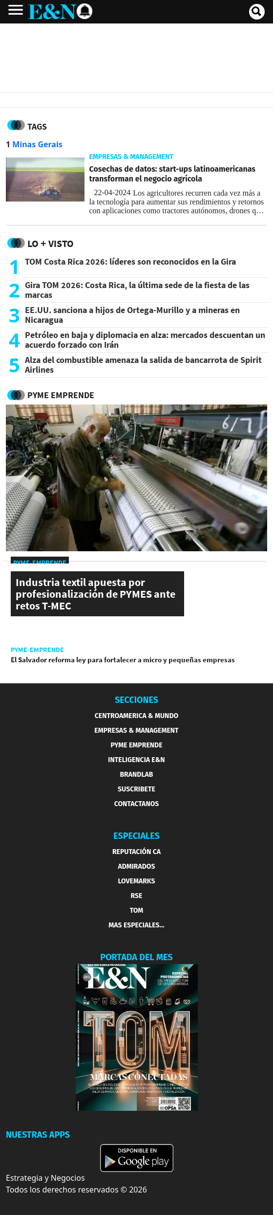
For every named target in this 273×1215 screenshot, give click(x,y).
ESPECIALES (136, 836)
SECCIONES (136, 700)
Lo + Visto (50, 243)
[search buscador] (257, 12)
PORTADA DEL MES (136, 957)
